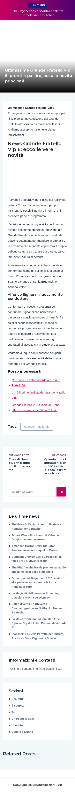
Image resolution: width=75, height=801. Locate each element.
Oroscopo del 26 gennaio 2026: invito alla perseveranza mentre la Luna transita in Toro (36, 582)
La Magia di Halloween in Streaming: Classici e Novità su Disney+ (35, 595)
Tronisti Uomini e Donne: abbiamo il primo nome (20, 465)
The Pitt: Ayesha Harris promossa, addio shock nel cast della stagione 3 (38, 569)
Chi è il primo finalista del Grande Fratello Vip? (38, 395)
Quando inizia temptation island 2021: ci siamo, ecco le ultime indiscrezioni (54, 466)
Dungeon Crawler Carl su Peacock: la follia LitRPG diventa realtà (36, 559)
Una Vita (17, 725)
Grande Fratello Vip (36, 426)
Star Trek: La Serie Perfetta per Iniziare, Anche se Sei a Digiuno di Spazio (37, 636)
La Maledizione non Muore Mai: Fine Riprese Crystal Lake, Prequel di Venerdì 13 (38, 623)
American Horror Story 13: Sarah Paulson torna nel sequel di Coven (34, 548)
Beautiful (17, 699)
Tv (13, 712)
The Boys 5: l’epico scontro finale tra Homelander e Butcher (37, 13)
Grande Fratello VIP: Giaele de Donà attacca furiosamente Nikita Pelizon (35, 407)
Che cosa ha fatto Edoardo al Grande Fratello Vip (36, 382)
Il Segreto (17, 705)
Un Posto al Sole (22, 718)
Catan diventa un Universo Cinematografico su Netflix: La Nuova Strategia (36, 608)
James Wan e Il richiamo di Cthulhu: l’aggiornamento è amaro (35, 537)
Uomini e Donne (22, 731)
